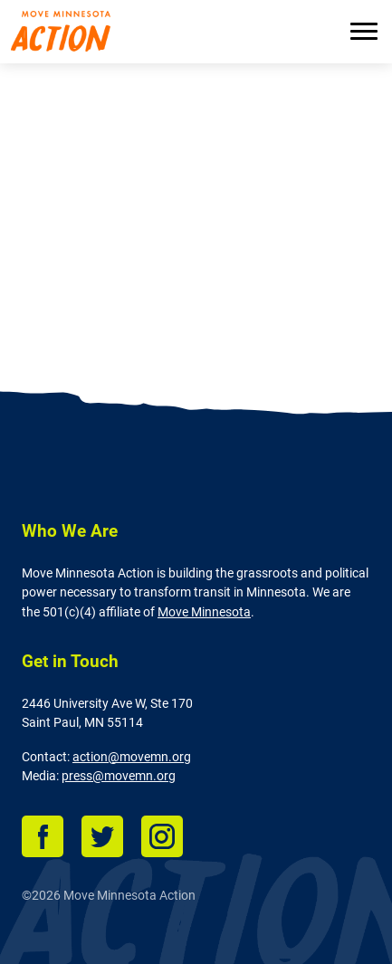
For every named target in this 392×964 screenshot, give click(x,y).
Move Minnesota (204, 612)
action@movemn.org (131, 757)
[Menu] (364, 32)
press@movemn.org (119, 776)
